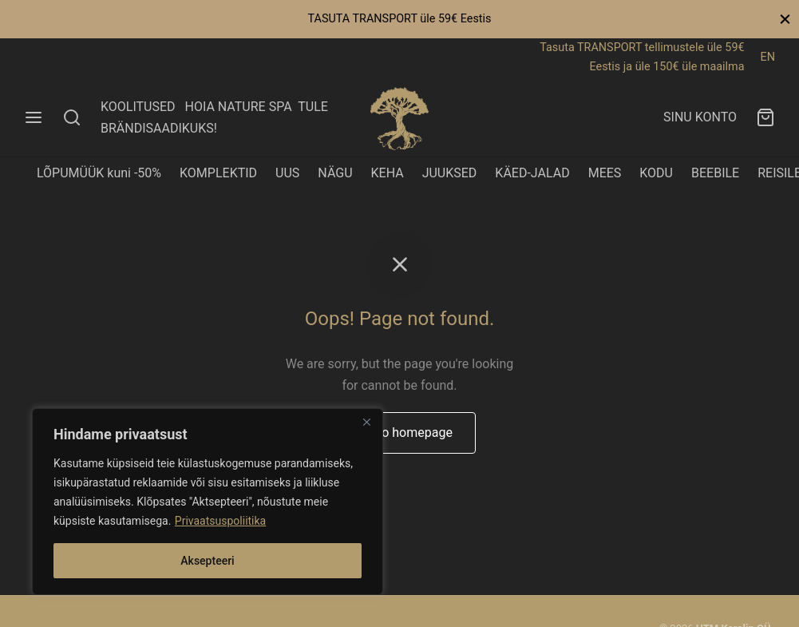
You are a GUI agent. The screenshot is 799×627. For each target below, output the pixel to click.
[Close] (366, 421)
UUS (287, 173)
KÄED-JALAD (532, 173)
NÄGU (335, 173)
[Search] (71, 117)
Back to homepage (399, 432)
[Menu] (33, 117)
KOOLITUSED (138, 106)
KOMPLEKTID (218, 173)
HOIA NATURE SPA (237, 106)
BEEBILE (715, 173)
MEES (605, 173)
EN (768, 57)
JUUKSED (449, 173)
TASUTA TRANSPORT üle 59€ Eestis (399, 19)
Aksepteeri (207, 560)
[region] (207, 501)
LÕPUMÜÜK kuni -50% (99, 173)
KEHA (387, 173)
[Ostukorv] (765, 117)
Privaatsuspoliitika (220, 520)
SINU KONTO (700, 117)
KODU (656, 173)
